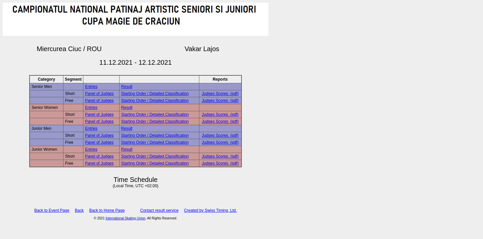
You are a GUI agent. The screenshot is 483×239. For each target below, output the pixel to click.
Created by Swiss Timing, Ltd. (210, 210)
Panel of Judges (99, 93)
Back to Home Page (107, 210)
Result (127, 86)
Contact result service (159, 210)
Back (79, 210)
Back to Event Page (51, 210)
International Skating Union (125, 218)
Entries (91, 86)
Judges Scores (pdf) (220, 93)
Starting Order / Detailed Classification (155, 93)
